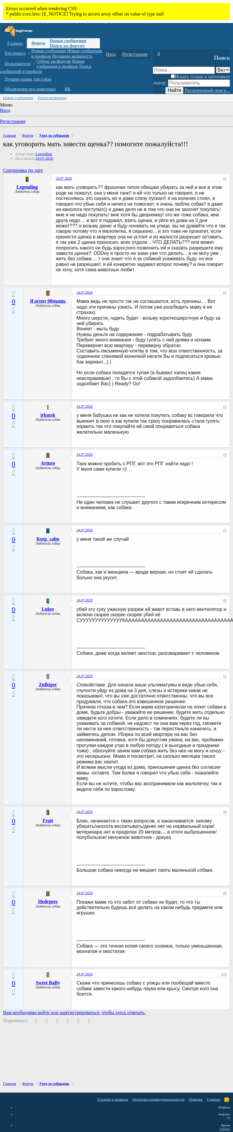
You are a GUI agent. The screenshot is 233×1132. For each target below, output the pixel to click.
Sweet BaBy (48, 982)
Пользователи (17, 63)
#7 (225, 676)
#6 (225, 600)
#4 (225, 454)
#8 (225, 812)
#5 (225, 530)
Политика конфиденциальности (158, 1099)
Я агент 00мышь (48, 301)
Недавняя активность (72, 56)
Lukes (47, 609)
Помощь (196, 1099)
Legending (44, 154)
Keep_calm (47, 538)
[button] (29, 53)
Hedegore (48, 901)
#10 (224, 974)
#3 (225, 406)
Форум (38, 43)
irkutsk (47, 415)
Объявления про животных (30, 89)
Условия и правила (112, 1099)
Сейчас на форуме (53, 61)
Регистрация (12, 121)
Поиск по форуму (67, 45)
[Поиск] (158, 54)
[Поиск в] (223, 70)
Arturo (48, 463)
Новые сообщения (68, 40)
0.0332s (225, 1129)
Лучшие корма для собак (27, 79)
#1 (225, 178)
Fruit (48, 820)
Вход (5, 110)
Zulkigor (48, 684)
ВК (68, 89)
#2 (225, 292)
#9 (225, 893)
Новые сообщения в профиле (60, 64)
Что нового (15, 53)
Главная (14, 43)
